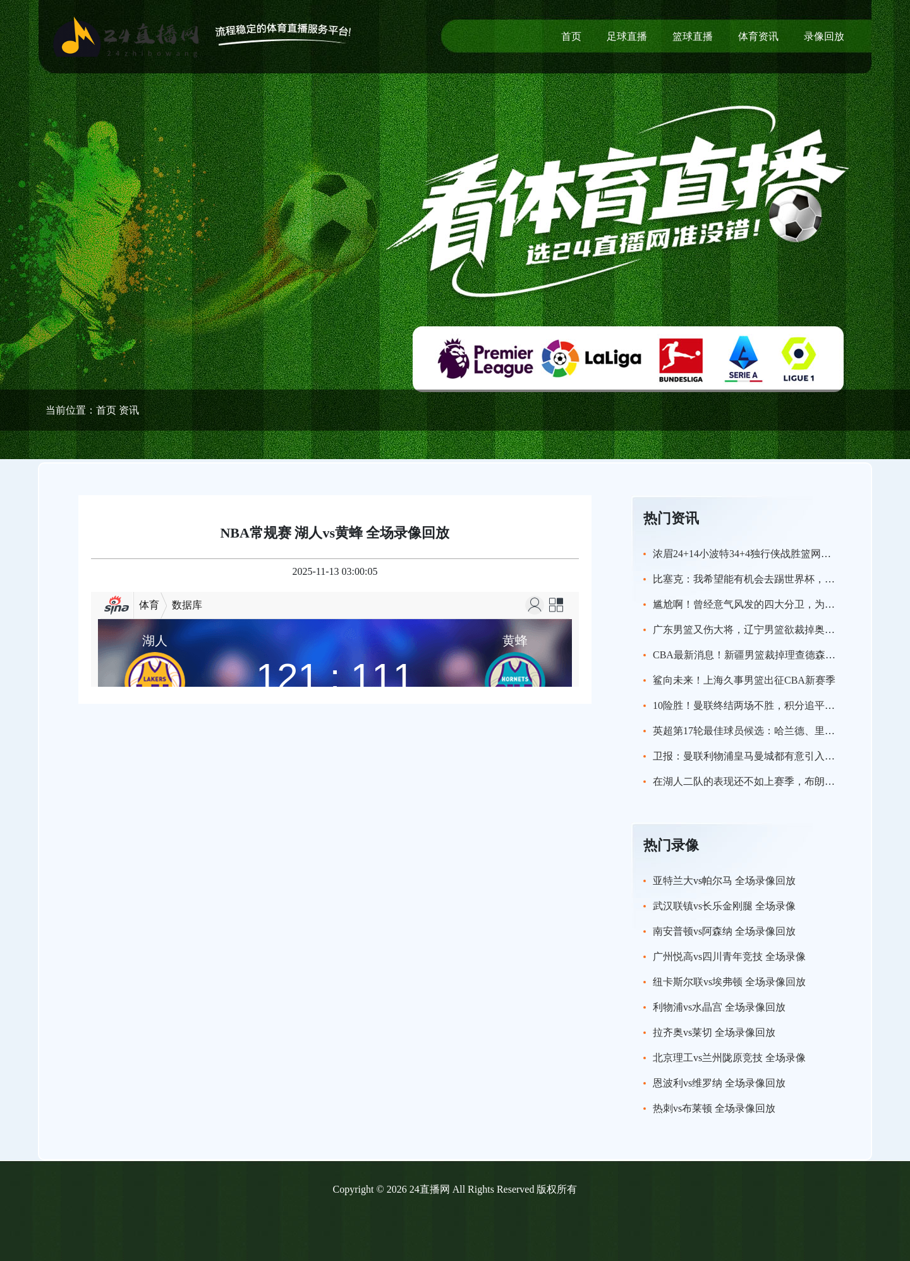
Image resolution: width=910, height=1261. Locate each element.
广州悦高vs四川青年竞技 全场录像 (729, 956)
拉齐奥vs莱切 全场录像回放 (714, 1032)
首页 (571, 36)
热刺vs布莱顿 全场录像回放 (714, 1108)
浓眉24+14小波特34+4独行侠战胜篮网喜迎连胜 (757, 553)
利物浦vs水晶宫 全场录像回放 (719, 1007)
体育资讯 (758, 36)
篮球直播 (692, 36)
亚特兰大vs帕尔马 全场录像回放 (724, 880)
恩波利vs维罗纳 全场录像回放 (719, 1083)
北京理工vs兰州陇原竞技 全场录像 (729, 1057)
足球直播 (627, 36)
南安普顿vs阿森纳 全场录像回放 (724, 931)
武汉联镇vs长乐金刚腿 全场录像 (724, 906)
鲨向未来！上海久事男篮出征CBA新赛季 (744, 680)
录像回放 (824, 36)
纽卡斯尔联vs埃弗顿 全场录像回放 (729, 981)
